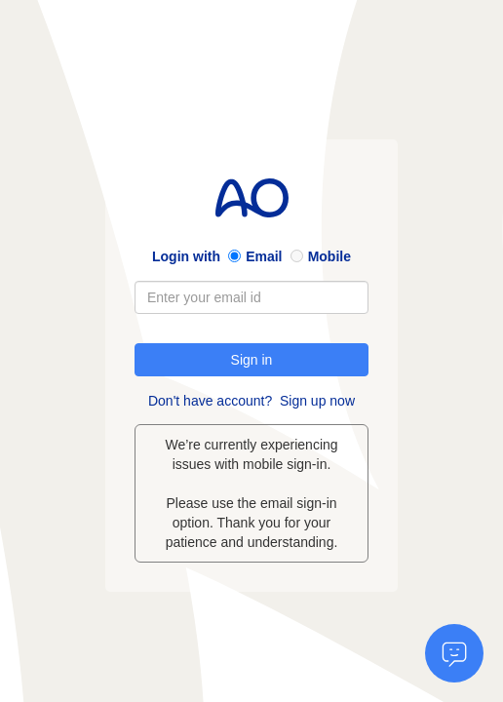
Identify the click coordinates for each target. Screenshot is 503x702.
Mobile (329, 256)
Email (264, 256)
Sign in (252, 360)
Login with (186, 256)
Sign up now (317, 401)
